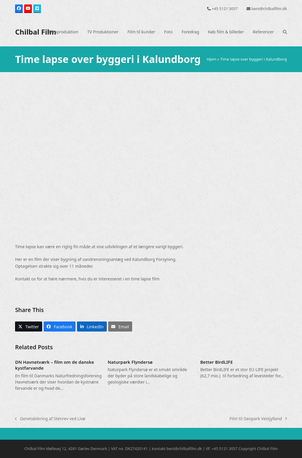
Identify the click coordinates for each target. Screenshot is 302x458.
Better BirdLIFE (216, 362)
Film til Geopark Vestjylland (258, 419)
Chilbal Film (35, 32)
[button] (284, 32)
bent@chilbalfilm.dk (269, 8)
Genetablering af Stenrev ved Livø (50, 419)
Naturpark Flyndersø (130, 362)
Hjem (211, 59)
